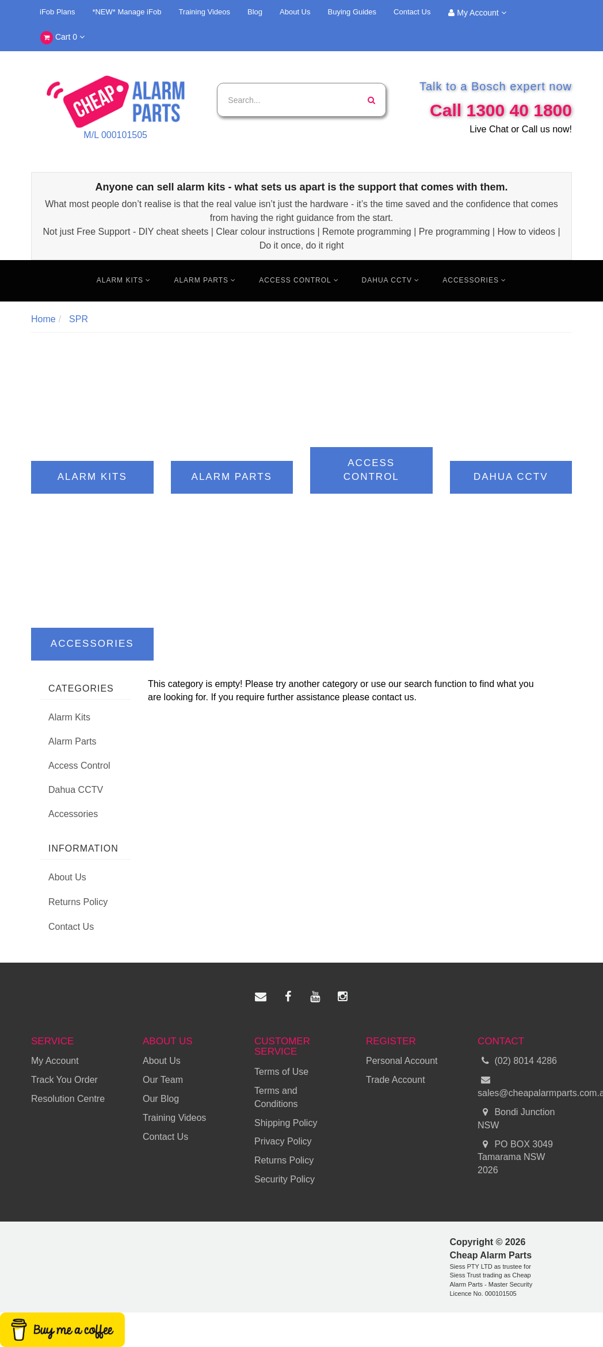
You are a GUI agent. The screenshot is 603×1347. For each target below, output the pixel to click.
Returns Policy (78, 902)
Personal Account (402, 1061)
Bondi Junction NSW (516, 1118)
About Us (295, 11)
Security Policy (284, 1179)
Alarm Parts (205, 280)
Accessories (474, 280)
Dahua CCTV (391, 280)
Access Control (298, 280)
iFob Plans (57, 11)
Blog (254, 11)
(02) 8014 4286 (517, 1061)
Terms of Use (281, 1072)
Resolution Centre (68, 1099)
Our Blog (161, 1099)
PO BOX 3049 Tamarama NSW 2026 (515, 1157)
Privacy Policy (283, 1141)
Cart (62, 37)
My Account (477, 12)
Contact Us (412, 11)
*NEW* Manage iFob (126, 11)
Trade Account (395, 1080)
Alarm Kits (124, 280)
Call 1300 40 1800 (501, 110)
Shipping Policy (285, 1123)
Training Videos (204, 11)
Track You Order (64, 1080)
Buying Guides (352, 11)
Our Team (163, 1080)
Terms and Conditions (276, 1097)
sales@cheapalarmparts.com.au (525, 1086)
